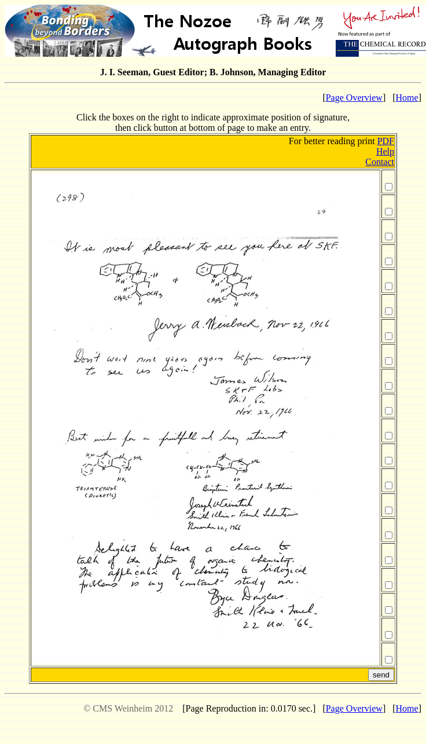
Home (407, 97)
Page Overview (354, 97)
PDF (385, 141)
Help (385, 151)
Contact (379, 162)
